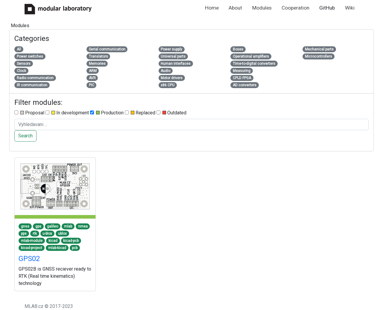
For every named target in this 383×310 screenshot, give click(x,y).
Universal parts (173, 56)
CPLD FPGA (242, 78)
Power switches (30, 56)
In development (67, 113)
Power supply (171, 49)
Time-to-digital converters (254, 64)
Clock (21, 71)
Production (107, 113)
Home (212, 8)
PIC (91, 85)
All (19, 49)
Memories (97, 64)
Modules (262, 8)
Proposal (29, 113)
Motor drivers (172, 78)
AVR (92, 78)
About (235, 8)
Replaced (140, 113)
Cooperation (295, 8)
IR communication (32, 85)
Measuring (241, 71)
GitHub (327, 8)
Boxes (238, 49)
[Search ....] (191, 124)
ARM (93, 71)
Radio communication (35, 78)
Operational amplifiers (251, 56)
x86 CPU (167, 85)
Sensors (24, 64)
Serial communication (107, 49)
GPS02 (29, 258)
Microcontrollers (318, 56)
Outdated (171, 113)
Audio (165, 71)
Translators (98, 56)
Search (25, 136)
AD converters (244, 85)
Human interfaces (176, 64)
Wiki (350, 8)
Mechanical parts (319, 49)
